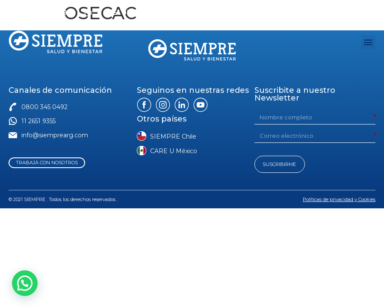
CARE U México (173, 151)
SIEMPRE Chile (173, 136)
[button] (368, 42)
